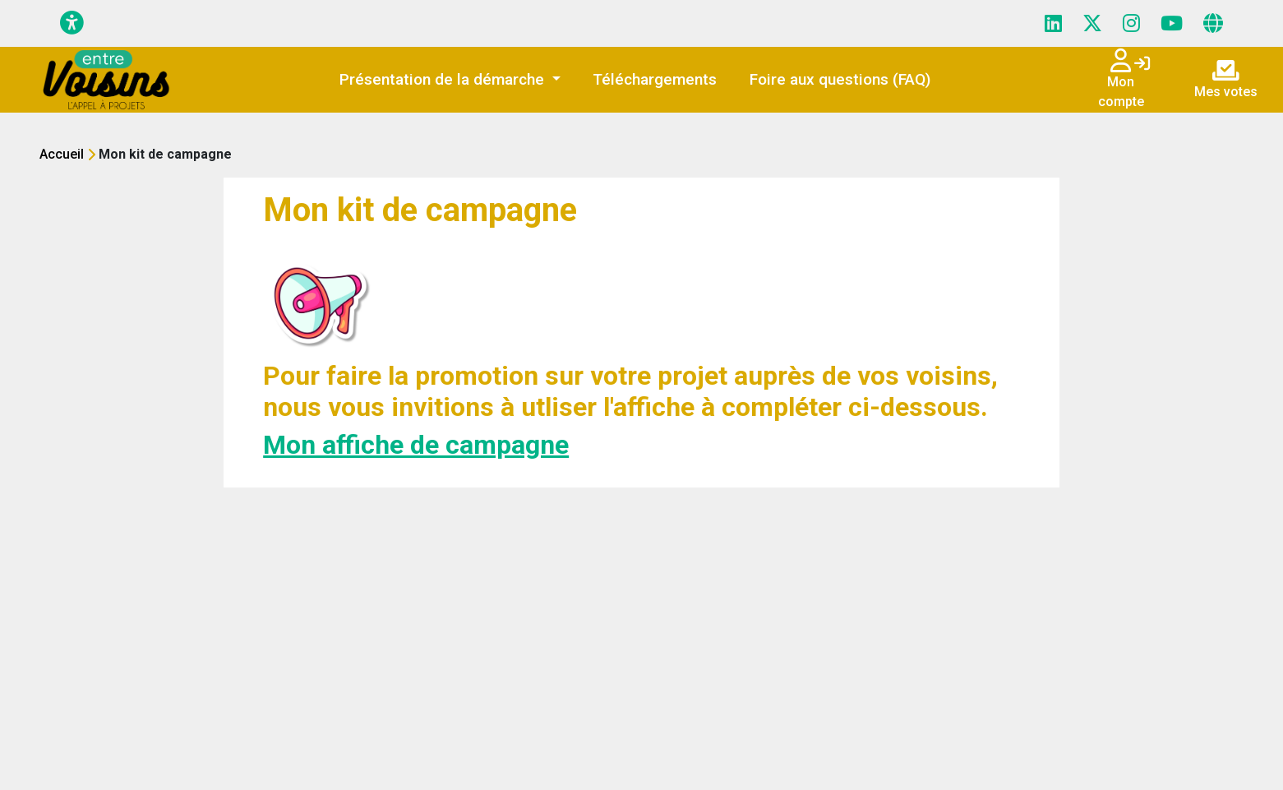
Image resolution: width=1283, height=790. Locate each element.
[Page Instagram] (1131, 23)
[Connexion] (1142, 65)
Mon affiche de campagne (416, 444)
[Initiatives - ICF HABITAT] (107, 79)
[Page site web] (1213, 23)
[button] (450, 80)
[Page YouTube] (1171, 23)
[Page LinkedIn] (1053, 23)
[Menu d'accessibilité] (72, 23)
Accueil (61, 154)
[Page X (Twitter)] (1092, 23)
